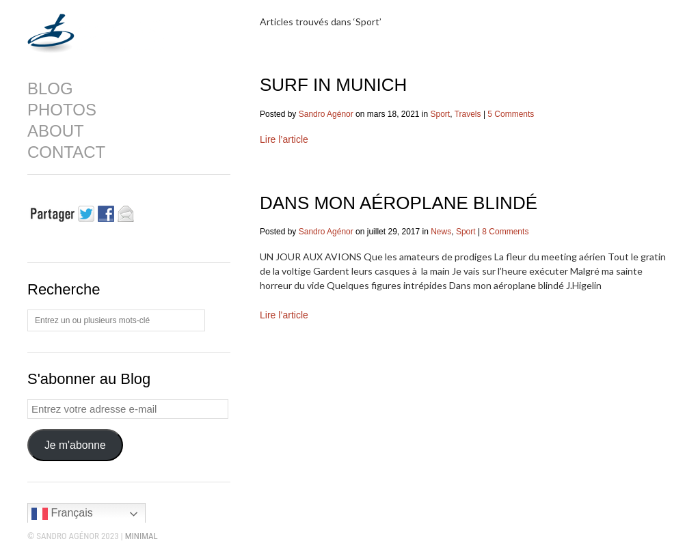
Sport (440, 114)
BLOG (50, 89)
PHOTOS (61, 110)
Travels (468, 114)
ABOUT (55, 131)
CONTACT (66, 152)
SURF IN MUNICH (333, 84)
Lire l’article (284, 139)
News (441, 231)
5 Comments (510, 114)
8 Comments (505, 231)
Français (62, 514)
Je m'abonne (75, 445)
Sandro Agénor (326, 114)
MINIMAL (141, 536)
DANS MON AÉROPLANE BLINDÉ (398, 203)
